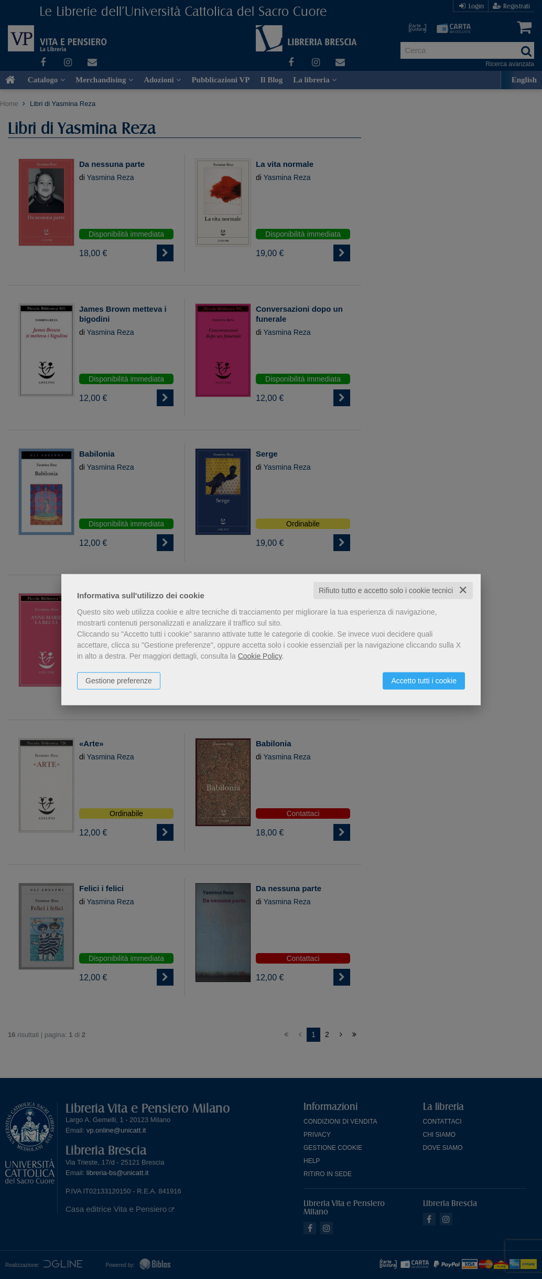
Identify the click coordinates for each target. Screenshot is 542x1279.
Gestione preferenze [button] (118, 681)
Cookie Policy (260, 656)
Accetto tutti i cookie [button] (424, 681)
